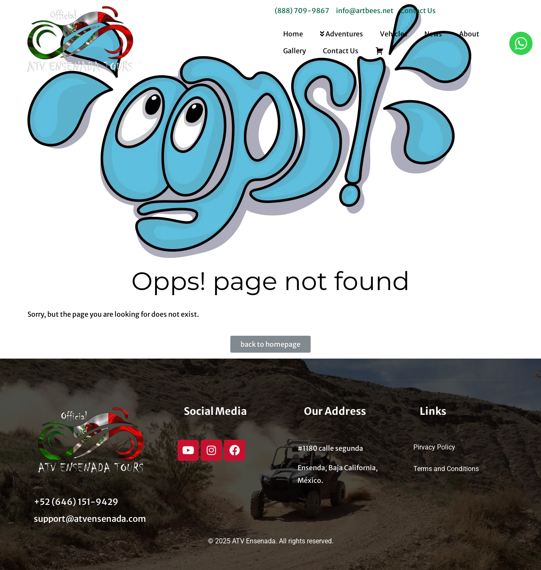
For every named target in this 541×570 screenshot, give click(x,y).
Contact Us (340, 51)
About (469, 34)
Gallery (294, 51)
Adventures (341, 34)
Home (293, 34)
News (433, 34)
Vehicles (393, 34)
